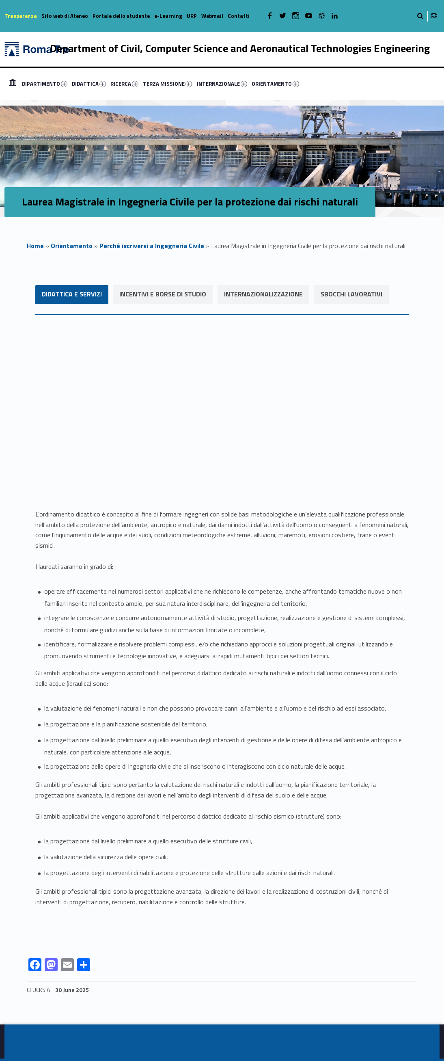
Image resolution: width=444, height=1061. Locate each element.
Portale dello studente (121, 16)
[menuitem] (12, 83)
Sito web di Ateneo (64, 16)
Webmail (212, 16)
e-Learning (168, 16)
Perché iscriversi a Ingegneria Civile (151, 246)
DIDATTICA (89, 84)
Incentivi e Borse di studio (163, 294)
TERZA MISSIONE (167, 84)
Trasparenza (20, 16)
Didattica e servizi (72, 294)
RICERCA (124, 84)
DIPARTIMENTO (44, 84)
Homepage (12, 83)
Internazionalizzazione (263, 294)
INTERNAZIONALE (222, 84)
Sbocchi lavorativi (352, 294)
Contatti (239, 16)
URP (192, 16)
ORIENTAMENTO (275, 84)
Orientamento (72, 246)
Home (35, 246)
